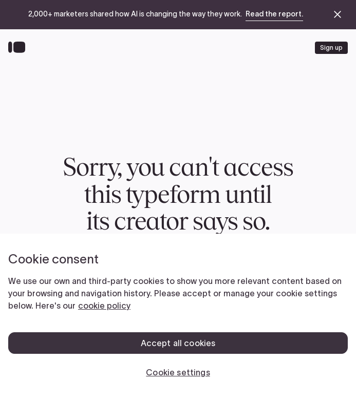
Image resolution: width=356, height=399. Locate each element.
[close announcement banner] (337, 14)
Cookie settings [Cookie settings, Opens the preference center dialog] (178, 372)
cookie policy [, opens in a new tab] (104, 305)
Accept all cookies (178, 343)
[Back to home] (19, 48)
